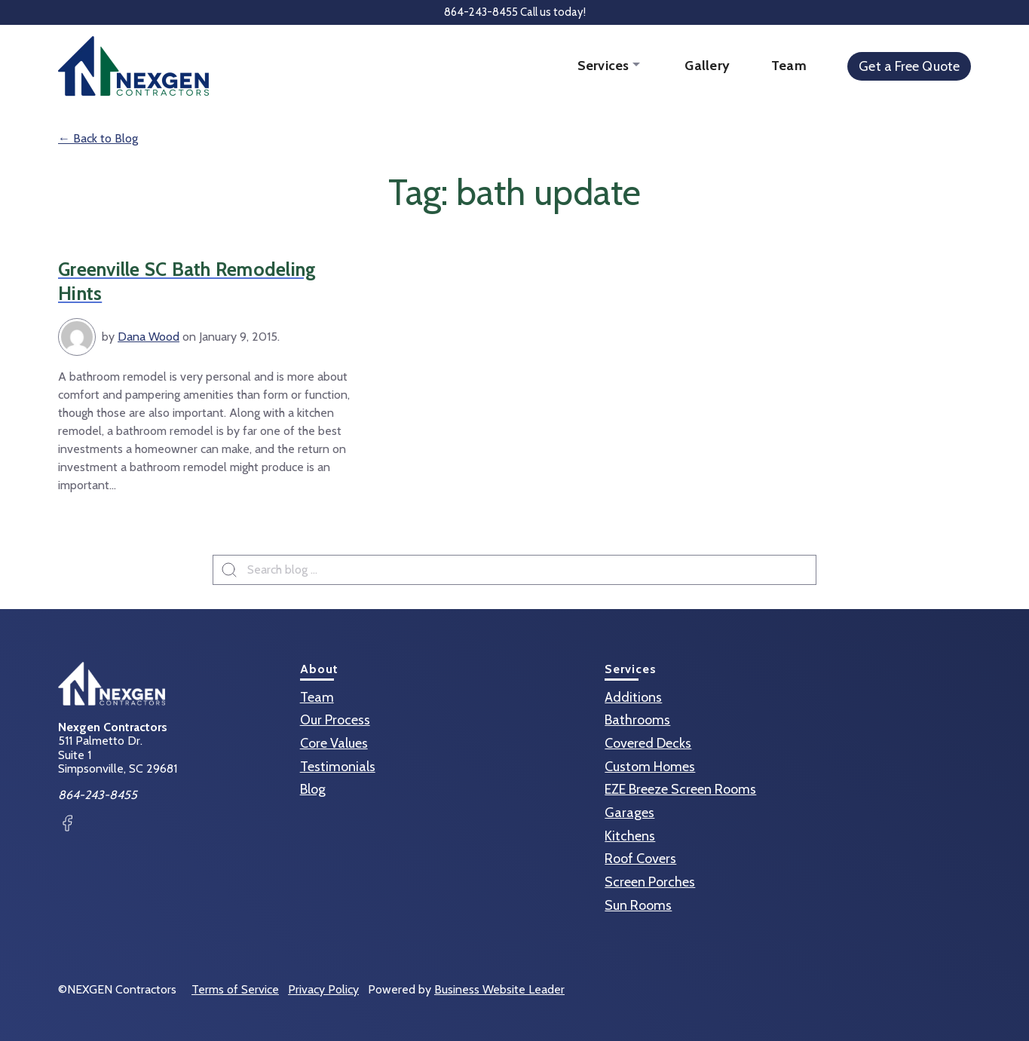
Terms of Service (235, 989)
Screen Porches (650, 882)
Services (604, 66)
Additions (633, 697)
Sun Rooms (638, 905)
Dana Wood (148, 336)
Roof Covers (640, 858)
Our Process (335, 720)
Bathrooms (637, 720)
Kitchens (630, 836)
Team (789, 66)
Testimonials (337, 766)
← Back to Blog (98, 138)
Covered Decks (648, 743)
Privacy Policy (323, 989)
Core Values (334, 743)
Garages (629, 812)
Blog (313, 789)
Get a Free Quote (909, 66)
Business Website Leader (499, 989)
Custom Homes (650, 766)
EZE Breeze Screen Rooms (680, 789)
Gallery (707, 66)
